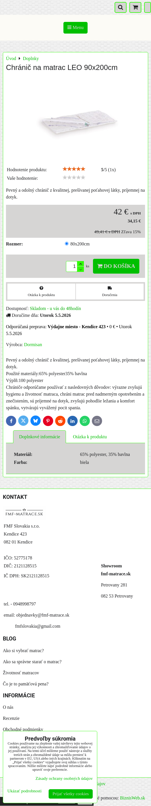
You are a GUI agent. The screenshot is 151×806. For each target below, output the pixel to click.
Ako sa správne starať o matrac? (32, 661)
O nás (8, 707)
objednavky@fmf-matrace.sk (42, 615)
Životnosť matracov (21, 672)
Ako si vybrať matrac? (23, 650)
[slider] (74, 169)
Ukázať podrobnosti (24, 791)
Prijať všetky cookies (71, 793)
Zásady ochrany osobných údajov (64, 778)
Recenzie (11, 718)
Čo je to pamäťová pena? (26, 683)
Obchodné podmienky (23, 729)
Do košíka (116, 266)
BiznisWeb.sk (132, 797)
